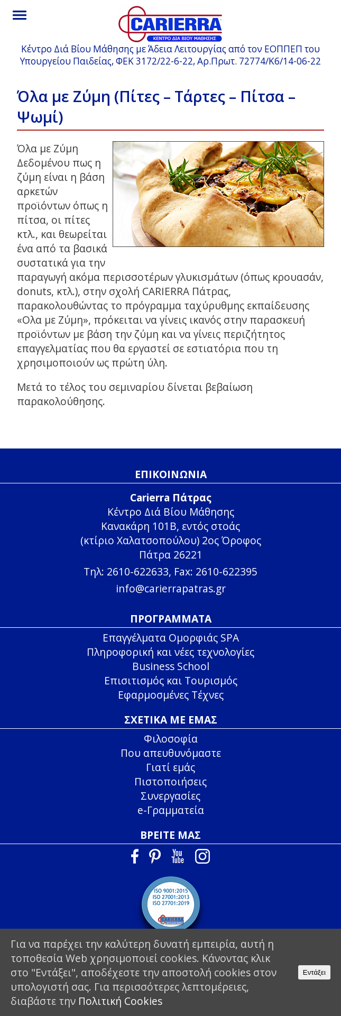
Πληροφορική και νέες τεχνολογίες (170, 652)
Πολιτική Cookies (120, 1001)
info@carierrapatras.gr (171, 588)
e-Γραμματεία (170, 810)
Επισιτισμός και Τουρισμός (170, 680)
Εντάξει (314, 972)
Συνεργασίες (170, 796)
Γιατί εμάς (170, 767)
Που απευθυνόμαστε (171, 753)
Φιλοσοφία (171, 738)
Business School (170, 666)
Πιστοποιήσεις (170, 781)
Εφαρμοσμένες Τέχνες (171, 695)
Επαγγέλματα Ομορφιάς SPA (171, 637)
